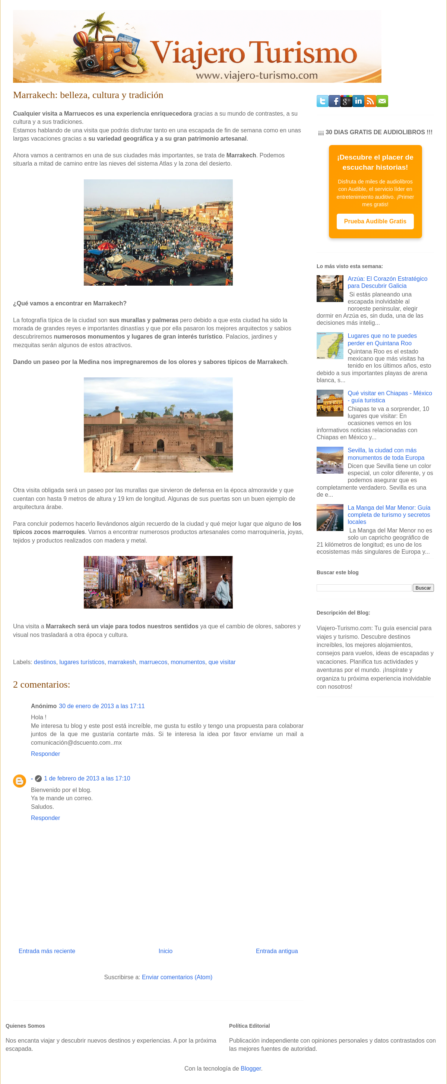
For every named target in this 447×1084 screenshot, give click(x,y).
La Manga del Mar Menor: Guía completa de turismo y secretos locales (389, 515)
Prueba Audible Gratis (375, 221)
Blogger (251, 1068)
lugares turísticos (82, 662)
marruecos (153, 662)
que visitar (222, 662)
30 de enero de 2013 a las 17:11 (102, 706)
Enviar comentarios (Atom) (177, 977)
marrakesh (122, 662)
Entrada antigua (277, 951)
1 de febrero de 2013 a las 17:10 (87, 778)
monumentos (188, 662)
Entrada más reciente (47, 951)
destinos (45, 662)
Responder (45, 754)
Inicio (165, 951)
